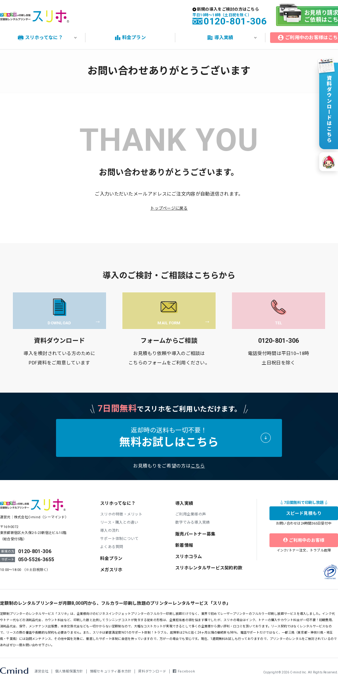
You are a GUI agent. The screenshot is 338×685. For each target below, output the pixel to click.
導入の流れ (109, 530)
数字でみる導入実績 (192, 522)
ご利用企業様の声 (190, 514)
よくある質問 (111, 547)
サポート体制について (119, 538)
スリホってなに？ (118, 503)
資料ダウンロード (152, 671)
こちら (198, 466)
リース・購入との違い (119, 522)
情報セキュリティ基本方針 (111, 671)
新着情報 (184, 545)
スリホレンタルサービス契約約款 (208, 567)
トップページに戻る (168, 208)
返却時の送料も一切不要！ (168, 437)
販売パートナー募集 (195, 533)
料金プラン (111, 558)
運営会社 (41, 671)
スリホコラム (188, 556)
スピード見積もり (304, 513)
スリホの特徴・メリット (121, 514)
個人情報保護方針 (69, 671)
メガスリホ (111, 569)
